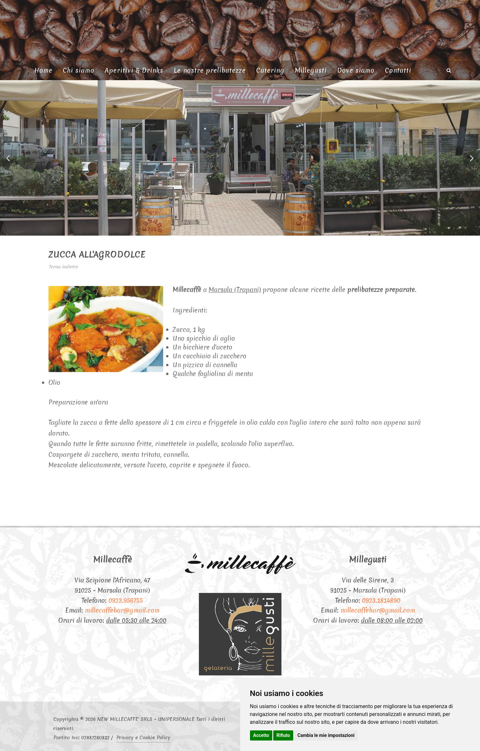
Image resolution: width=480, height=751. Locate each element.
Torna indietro (63, 267)
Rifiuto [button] (283, 735)
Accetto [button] (261, 735)
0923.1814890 (381, 600)
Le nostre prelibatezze (210, 70)
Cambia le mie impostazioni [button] (326, 735)
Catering (270, 70)
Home (43, 70)
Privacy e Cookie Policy (143, 737)
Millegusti (311, 70)
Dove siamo (355, 70)
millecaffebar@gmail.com (122, 610)
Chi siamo (78, 70)
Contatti (398, 70)
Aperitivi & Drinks (134, 70)
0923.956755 (125, 600)
